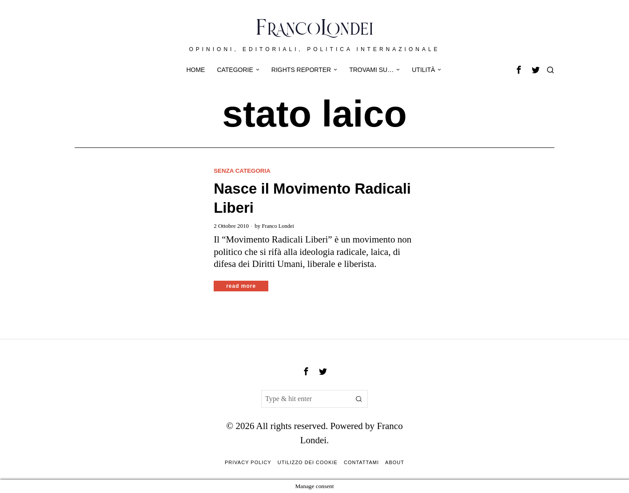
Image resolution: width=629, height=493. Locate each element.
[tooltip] (519, 70)
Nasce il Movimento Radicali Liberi (312, 198)
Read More (241, 286)
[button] (359, 399)
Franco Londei (278, 226)
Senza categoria (243, 170)
